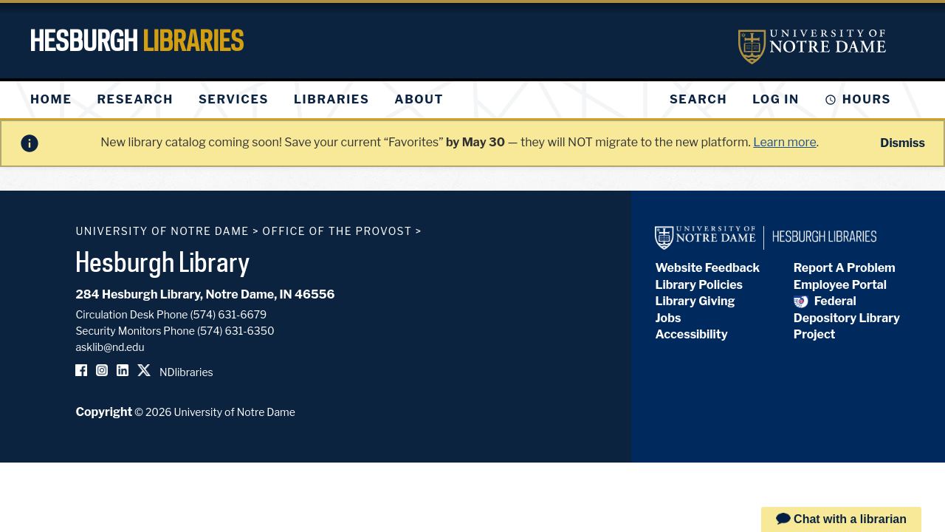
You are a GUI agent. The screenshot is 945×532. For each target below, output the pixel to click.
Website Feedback (707, 268)
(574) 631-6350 (236, 330)
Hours (866, 99)
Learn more (784, 142)
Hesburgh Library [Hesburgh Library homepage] (162, 261)
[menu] (249, 99)
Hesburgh (137, 40)
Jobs (668, 318)
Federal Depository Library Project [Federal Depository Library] (847, 317)
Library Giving (695, 301)
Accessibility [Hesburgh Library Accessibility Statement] (691, 334)
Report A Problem (845, 268)
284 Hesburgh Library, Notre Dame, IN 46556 (204, 294)
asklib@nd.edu (109, 347)
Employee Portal (840, 285)
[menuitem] (51, 99)
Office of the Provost (337, 231)
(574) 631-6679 (228, 314)
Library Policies (699, 285)
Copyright (103, 412)
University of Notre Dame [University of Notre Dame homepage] (162, 231)
